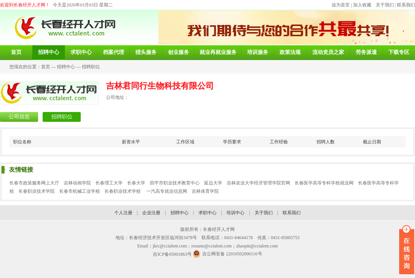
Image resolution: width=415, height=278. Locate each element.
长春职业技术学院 (36, 191)
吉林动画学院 (77, 183)
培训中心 (235, 212)
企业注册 (151, 212)
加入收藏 (362, 5)
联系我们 (406, 5)
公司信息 (19, 117)
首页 (45, 66)
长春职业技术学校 (123, 191)
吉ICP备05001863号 (172, 254)
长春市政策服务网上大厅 (34, 183)
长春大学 (136, 183)
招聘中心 (66, 66)
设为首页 (341, 5)
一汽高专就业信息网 (166, 191)
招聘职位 (91, 66)
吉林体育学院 (205, 191)
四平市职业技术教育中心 (175, 183)
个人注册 (123, 212)
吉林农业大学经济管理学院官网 (258, 183)
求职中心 (207, 212)
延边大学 (213, 183)
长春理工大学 (109, 183)
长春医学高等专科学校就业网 (324, 183)
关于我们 (385, 5)
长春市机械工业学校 (79, 191)
